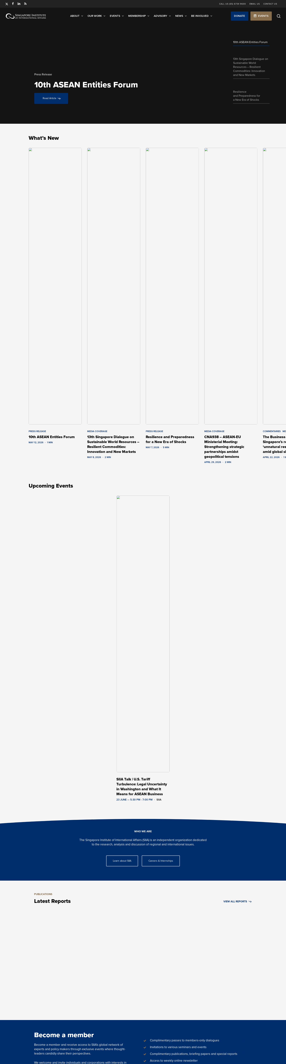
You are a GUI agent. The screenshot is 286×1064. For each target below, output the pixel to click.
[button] (239, 16)
